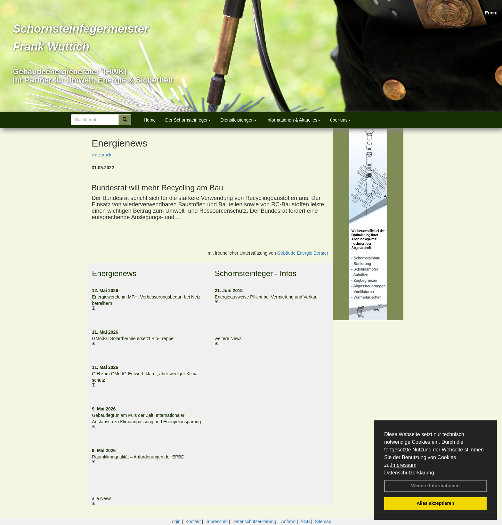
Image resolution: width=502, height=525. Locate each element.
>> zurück (101, 154)
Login (174, 521)
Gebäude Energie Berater (302, 253)
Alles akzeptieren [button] (435, 503)
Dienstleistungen (239, 120)
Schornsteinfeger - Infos (255, 273)
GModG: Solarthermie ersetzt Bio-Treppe (133, 338)
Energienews (114, 273)
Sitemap (323, 521)
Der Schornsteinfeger (188, 120)
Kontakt (192, 521)
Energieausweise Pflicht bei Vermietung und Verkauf (267, 296)
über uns (340, 120)
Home (150, 120)
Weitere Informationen (435, 485)
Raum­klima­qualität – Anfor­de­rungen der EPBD (138, 456)
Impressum (403, 465)
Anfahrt (288, 521)
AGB (305, 521)
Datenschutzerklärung (409, 472)
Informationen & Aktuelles (293, 120)
